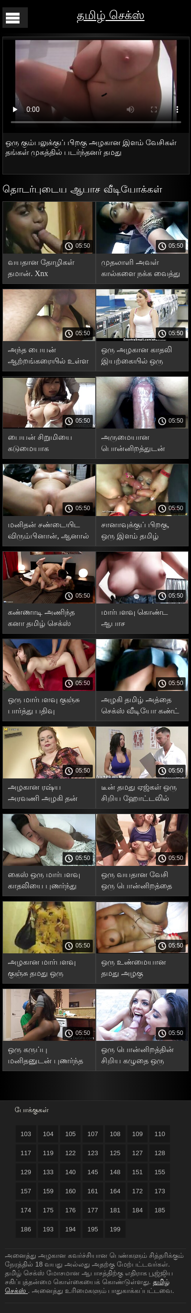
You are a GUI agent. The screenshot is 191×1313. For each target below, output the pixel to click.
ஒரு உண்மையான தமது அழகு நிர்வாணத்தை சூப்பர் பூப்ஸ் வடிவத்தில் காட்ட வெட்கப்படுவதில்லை (139, 969)
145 (92, 1172)
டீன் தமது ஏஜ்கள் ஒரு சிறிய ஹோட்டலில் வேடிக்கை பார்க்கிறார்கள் (139, 794)
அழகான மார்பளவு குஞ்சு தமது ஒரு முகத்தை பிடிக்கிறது (43, 969)
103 (26, 1134)
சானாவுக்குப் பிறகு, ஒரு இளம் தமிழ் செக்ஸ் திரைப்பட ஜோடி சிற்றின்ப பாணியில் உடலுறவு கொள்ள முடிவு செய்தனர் (137, 531)
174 (26, 1210)
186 (26, 1229)
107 (92, 1134)
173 (159, 1191)
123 (92, 1153)
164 (115, 1191)
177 (92, 1210)
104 (48, 1134)
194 (70, 1229)
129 (26, 1172)
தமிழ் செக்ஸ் (111, 15)
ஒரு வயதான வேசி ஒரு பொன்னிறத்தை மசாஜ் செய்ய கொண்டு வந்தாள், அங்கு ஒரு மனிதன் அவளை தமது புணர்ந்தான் (141, 881)
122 (70, 1153)
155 (159, 1172)
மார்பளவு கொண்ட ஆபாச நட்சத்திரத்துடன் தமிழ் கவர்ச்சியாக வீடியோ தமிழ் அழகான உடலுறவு (140, 619)
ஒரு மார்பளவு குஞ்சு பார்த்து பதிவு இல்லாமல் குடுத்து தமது (44, 706)
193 (48, 1229)
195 (92, 1229)
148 (115, 1172)
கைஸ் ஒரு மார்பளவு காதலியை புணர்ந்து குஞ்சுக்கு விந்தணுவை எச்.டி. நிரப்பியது (46, 881)
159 (48, 1191)
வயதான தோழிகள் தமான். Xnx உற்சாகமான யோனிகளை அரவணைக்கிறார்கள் (44, 269)
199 (115, 1229)
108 (115, 1134)
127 (137, 1153)
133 (48, 1172)
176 (70, 1210)
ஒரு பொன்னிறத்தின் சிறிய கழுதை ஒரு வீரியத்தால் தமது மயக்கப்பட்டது (137, 1056)
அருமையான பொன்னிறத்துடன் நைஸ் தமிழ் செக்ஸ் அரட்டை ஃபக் (134, 444)
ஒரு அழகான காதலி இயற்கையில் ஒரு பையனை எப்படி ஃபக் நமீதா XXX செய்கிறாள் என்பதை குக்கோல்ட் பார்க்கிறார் (141, 356)
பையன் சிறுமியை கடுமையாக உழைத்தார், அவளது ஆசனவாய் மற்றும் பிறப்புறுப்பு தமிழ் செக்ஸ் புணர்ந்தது (44, 444)
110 (159, 1134)
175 (48, 1210)
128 (159, 1153)
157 (26, 1191)
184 (137, 1210)
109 (137, 1134)
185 (159, 1210)
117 (26, 1153)
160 (70, 1191)
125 (115, 1153)
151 (137, 1172)
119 (48, 1153)
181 (115, 1210)
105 (70, 1134)
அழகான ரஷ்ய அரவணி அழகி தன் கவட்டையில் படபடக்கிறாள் (43, 794)
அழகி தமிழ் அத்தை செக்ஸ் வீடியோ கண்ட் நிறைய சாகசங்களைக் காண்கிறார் (140, 706)
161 (92, 1191)
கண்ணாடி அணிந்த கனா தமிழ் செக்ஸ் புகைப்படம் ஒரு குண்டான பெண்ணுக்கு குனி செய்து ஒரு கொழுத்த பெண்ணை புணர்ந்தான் (48, 619)
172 (137, 1191)
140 (70, 1172)
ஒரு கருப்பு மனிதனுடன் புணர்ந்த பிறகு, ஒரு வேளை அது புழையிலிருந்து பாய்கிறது (45, 1056)
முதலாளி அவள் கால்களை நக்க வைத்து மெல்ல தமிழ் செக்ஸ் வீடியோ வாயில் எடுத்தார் (140, 269)
